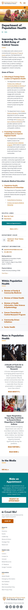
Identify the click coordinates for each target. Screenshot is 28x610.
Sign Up (8, 521)
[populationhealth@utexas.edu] (12, 249)
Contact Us (5, 556)
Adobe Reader (6, 576)
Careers (4, 553)
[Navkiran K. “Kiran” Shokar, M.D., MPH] (14, 239)
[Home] (9, 3)
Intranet (4, 559)
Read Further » (14, 447)
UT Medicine (5, 564)
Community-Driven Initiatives (11, 321)
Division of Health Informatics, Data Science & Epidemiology (14, 305)
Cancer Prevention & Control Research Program (15, 314)
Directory (4, 531)
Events (4, 534)
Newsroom (5, 544)
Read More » (14, 452)
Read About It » (14, 392)
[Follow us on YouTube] (17, 606)
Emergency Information (8, 579)
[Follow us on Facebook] (7, 606)
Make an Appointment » (14, 223)
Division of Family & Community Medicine (12, 292)
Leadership (5, 536)
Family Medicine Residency (14, 200)
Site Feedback (5, 581)
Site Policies (5, 584)
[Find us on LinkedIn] (21, 606)
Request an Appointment (14, 500)
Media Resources (6, 562)
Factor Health (9, 327)
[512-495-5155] (7, 252)
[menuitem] (21, 3)
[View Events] (7, 219)
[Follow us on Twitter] (10, 606)
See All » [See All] (5, 469)
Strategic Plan (6, 542)
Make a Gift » (14, 229)
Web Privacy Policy (7, 589)
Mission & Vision (6, 539)
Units (6, 32)
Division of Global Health (14, 298)
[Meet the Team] (8, 216)
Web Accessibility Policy (8, 587)
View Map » (5, 273)
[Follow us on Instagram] (14, 606)
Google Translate (7, 567)
